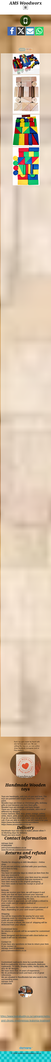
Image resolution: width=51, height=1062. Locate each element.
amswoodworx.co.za (32, 1053)
